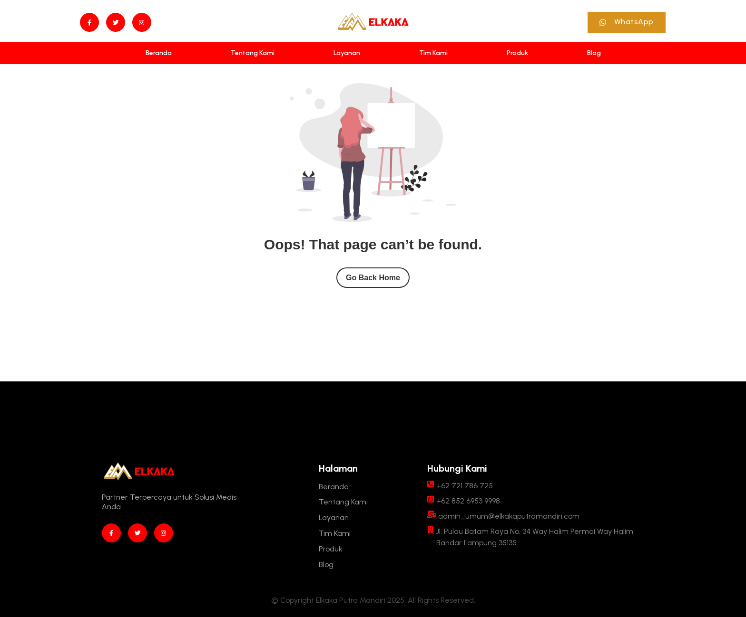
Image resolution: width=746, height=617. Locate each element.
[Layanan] (347, 53)
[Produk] (517, 53)
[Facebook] (89, 22)
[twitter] (115, 22)
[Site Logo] (373, 22)
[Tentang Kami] (252, 53)
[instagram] (141, 22)
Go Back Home (373, 278)
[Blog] (594, 53)
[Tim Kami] (433, 53)
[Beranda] (158, 53)
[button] (627, 22)
